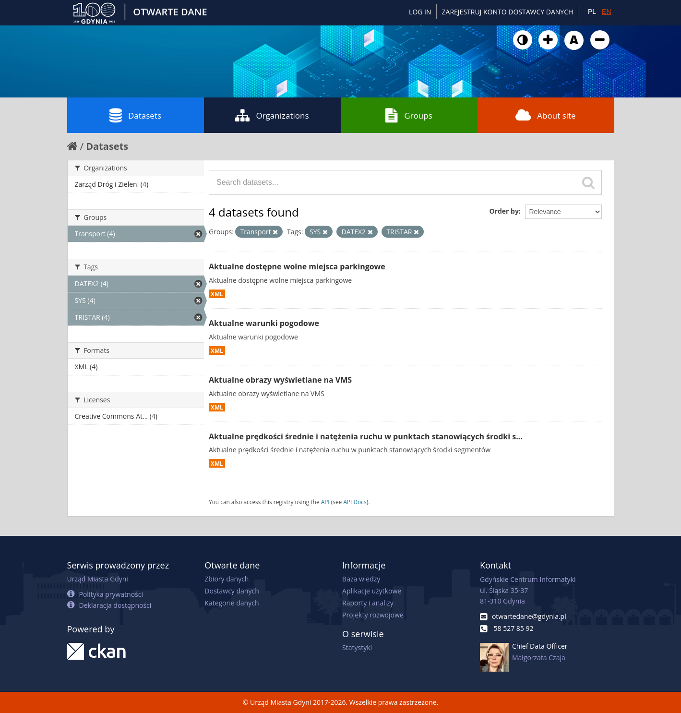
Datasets (135, 115)
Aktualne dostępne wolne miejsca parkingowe (297, 266)
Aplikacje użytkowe (371, 590)
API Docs (354, 502)
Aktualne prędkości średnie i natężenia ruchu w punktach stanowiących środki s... (366, 436)
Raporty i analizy (368, 602)
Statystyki (357, 647)
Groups (408, 115)
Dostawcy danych (231, 590)
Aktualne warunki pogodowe (264, 323)
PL (592, 11)
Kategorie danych (231, 602)
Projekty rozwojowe (373, 614)
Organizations (272, 115)
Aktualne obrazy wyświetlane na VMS (280, 380)
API (325, 502)
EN (606, 11)
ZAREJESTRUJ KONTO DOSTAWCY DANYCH (507, 11)
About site (545, 115)
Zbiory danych (226, 578)
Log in (420, 11)
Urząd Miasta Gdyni (97, 578)
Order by (503, 211)
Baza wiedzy (361, 578)
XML (217, 294)
